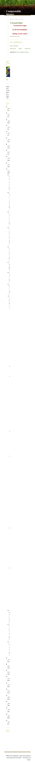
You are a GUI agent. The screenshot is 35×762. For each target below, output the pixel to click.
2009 (8, 697)
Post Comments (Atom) (23, 52)
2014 (8, 666)
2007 (8, 709)
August (9, 252)
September (9, 235)
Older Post (27, 48)
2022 (8, 133)
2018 (8, 158)
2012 (8, 678)
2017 (8, 164)
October (9, 217)
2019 (8, 152)
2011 (8, 684)
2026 (8, 108)
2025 (8, 114)
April (9, 299)
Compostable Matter (13, 13)
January (9, 647)
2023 (8, 127)
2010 (8, 691)
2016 (8, 171)
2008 (8, 703)
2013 (8, 672)
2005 (8, 722)
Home (20, 48)
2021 (8, 139)
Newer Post (13, 48)
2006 (8, 716)
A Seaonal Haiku (16, 23)
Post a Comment (14, 46)
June (9, 276)
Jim (7, 79)
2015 (8, 659)
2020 (8, 146)
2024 (8, 121)
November (9, 200)
